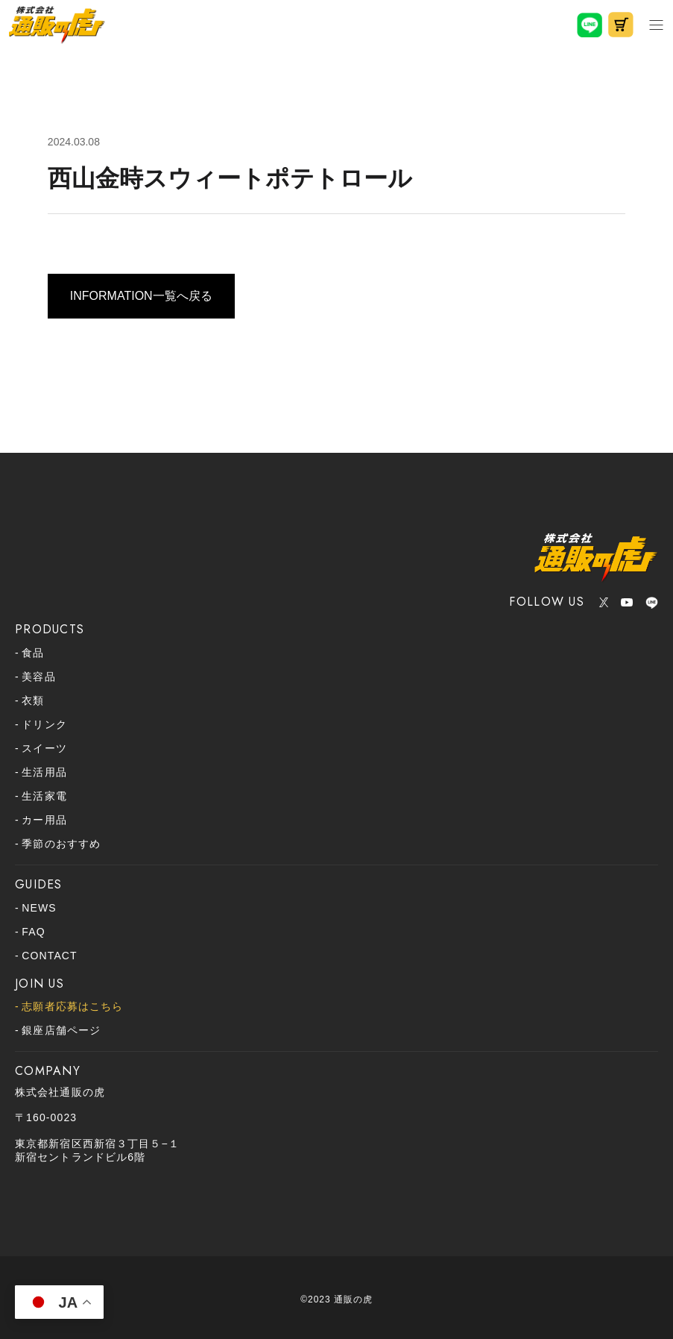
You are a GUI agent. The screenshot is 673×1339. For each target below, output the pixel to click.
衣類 (33, 700)
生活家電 (44, 796)
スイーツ (44, 748)
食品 (33, 653)
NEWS (39, 908)
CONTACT (49, 956)
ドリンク (44, 724)
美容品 (38, 677)
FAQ (33, 932)
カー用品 (44, 820)
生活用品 (44, 772)
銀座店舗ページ (61, 1030)
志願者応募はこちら (72, 1006)
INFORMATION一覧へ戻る (141, 295)
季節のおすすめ (61, 844)
